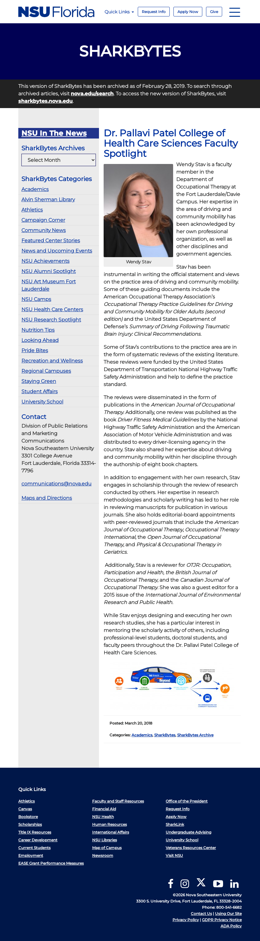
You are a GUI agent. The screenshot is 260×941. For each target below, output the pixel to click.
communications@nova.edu (56, 484)
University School (42, 402)
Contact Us (201, 913)
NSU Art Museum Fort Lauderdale (48, 285)
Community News (43, 230)
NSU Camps (36, 299)
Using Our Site (228, 913)
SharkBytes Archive (195, 735)
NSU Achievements (45, 261)
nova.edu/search (92, 94)
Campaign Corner (43, 220)
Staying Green (38, 381)
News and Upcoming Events (56, 251)
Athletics (32, 210)
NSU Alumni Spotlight (48, 271)
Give (214, 11)
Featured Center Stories (50, 240)
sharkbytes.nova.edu (45, 101)
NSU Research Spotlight (51, 320)
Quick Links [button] (119, 12)
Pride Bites (34, 350)
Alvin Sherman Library (48, 199)
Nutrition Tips (38, 330)
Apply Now (187, 11)
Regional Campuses (46, 371)
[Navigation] (235, 12)
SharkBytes (164, 735)
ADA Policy (231, 926)
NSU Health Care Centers (52, 309)
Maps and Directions (46, 498)
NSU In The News (54, 133)
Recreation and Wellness (52, 361)
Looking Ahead (40, 340)
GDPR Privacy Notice (222, 919)
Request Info (154, 11)
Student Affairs (39, 391)
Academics (35, 189)
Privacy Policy (186, 919)
